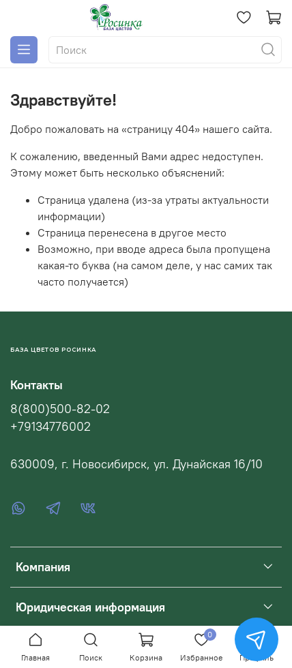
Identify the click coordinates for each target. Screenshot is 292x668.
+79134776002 (50, 426)
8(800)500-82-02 (60, 408)
